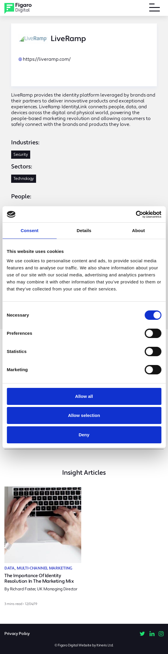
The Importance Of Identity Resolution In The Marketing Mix (39, 578)
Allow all (84, 396)
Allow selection (84, 415)
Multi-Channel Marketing (44, 568)
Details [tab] (84, 230)
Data (9, 568)
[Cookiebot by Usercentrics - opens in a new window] (135, 214)
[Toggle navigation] (154, 8)
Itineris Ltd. (104, 645)
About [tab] (138, 230)
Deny (84, 434)
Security (20, 154)
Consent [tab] (29, 230)
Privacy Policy (17, 633)
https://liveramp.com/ (47, 59)
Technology (23, 178)
